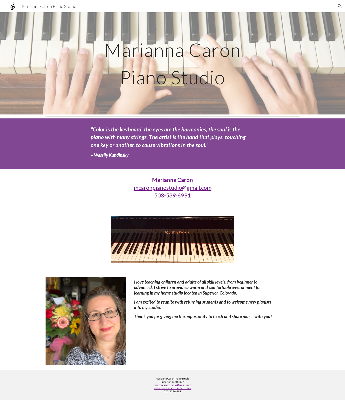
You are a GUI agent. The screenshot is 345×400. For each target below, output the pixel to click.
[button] (339, 6)
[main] (172, 63)
